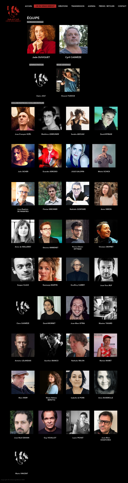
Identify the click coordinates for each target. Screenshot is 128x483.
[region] (41, 42)
